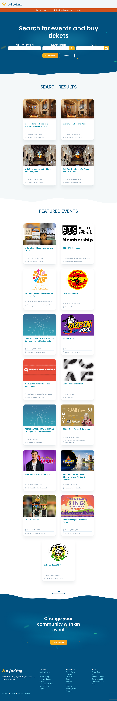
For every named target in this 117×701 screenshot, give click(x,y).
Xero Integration (98, 681)
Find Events (50, 55)
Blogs (94, 674)
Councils (69, 677)
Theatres (69, 691)
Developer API (97, 679)
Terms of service (24, 693)
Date (92, 45)
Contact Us (96, 672)
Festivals (69, 681)
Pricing (42, 681)
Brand (94, 684)
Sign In (42, 688)
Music (68, 684)
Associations (70, 672)
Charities (69, 674)
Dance (68, 679)
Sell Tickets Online (46, 684)
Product (42, 674)
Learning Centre (98, 677)
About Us (5, 693)
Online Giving (44, 677)
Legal (13, 693)
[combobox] (58, 48)
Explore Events (45, 672)
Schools (69, 686)
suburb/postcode (58, 45)
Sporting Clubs (71, 688)
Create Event (58, 642)
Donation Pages (45, 679)
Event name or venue (24, 45)
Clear (66, 56)
